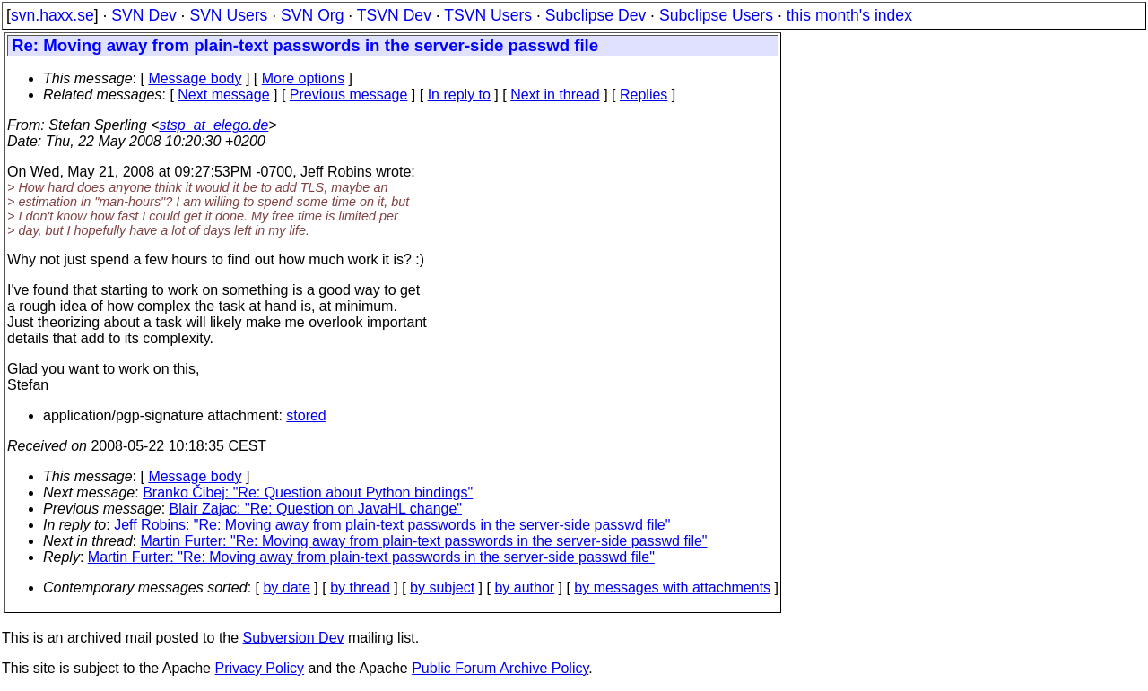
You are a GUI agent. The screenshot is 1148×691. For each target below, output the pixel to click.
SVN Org (312, 15)
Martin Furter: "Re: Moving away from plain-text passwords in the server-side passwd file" (424, 540)
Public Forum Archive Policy (500, 668)
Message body (194, 78)
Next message (223, 94)
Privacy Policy (259, 668)
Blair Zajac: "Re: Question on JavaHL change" (316, 508)
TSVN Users (488, 15)
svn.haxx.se (52, 15)
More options (303, 78)
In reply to (459, 94)
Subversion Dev (293, 637)
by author (524, 587)
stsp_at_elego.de (213, 125)
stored (306, 415)
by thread (360, 587)
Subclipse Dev (595, 15)
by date (286, 587)
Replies (643, 94)
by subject (442, 587)
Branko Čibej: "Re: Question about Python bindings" (308, 492)
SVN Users (228, 15)
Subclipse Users (716, 15)
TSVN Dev (394, 15)
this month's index (849, 15)
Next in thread (555, 94)
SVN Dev (143, 15)
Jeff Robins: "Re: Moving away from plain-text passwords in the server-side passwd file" (392, 524)
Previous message (349, 94)
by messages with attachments (672, 587)
